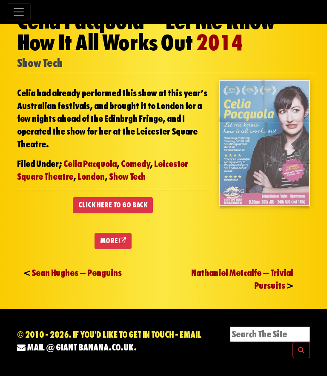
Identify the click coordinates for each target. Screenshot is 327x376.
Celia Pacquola (90, 163)
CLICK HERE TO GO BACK (112, 205)
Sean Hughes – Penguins (77, 272)
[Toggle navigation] (19, 11)
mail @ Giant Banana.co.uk (75, 347)
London (91, 176)
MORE (113, 240)
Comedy (135, 163)
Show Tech (127, 176)
